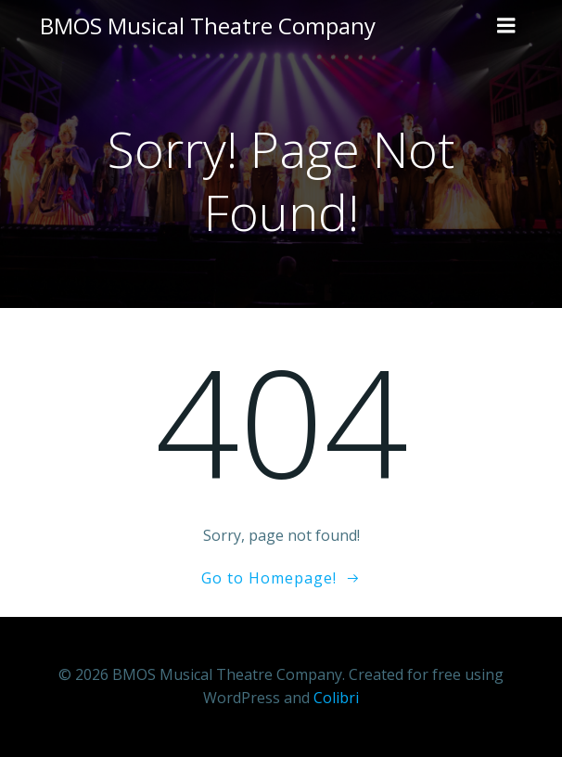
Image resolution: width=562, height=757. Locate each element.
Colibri (336, 697)
